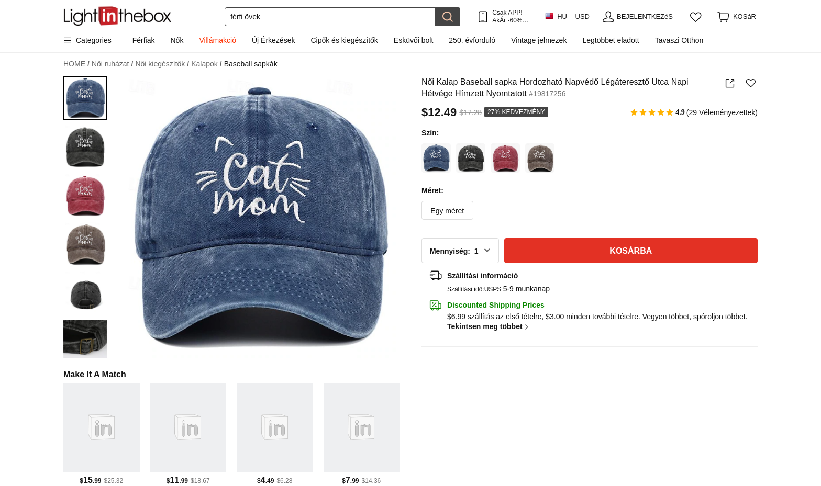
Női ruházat (112, 64)
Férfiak (143, 40)
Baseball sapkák (251, 64)
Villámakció (217, 40)
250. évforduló (472, 40)
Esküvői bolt (413, 40)
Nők (177, 40)
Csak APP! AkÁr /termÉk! (510, 16)
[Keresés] (330, 16)
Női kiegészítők (162, 64)
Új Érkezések (273, 40)
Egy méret (447, 211)
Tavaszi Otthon (679, 40)
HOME (76, 64)
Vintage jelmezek (539, 40)
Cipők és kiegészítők (344, 40)
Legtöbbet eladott (610, 40)
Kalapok (206, 64)
